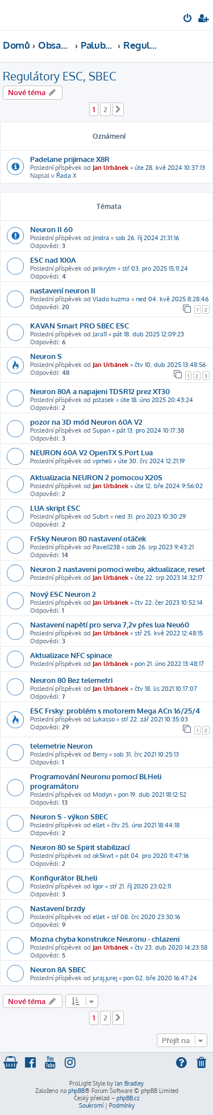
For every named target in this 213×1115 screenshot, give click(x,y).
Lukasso (104, 719)
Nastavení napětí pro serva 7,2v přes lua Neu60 (109, 624)
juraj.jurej (105, 978)
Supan (101, 430)
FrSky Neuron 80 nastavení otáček (88, 538)
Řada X (66, 176)
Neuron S (46, 356)
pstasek (103, 400)
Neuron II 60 (51, 229)
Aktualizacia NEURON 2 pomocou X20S (96, 477)
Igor (98, 886)
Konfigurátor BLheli (63, 877)
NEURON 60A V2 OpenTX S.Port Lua (91, 452)
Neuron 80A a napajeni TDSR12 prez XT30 (100, 391)
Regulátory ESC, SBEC (59, 76)
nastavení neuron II (62, 290)
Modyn (102, 794)
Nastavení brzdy (57, 908)
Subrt (100, 516)
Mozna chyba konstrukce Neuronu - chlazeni (104, 938)
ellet (99, 825)
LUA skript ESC (55, 507)
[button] (118, 109)
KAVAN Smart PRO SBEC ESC (79, 325)
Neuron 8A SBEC (58, 969)
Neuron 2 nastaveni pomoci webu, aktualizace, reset (117, 569)
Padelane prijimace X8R (70, 159)
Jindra (101, 238)
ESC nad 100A (53, 259)
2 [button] (105, 109)
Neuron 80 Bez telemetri (71, 680)
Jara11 (100, 334)
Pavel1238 (106, 547)
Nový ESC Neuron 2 (63, 594)
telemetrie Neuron (61, 745)
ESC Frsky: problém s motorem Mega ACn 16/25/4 (115, 710)
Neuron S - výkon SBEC (69, 816)
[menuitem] (188, 19)
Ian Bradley (129, 1083)
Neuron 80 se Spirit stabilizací (80, 847)
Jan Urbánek (110, 168)
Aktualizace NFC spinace (71, 655)
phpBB (76, 1090)
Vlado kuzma (111, 299)
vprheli (102, 461)
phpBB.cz (127, 1098)
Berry (100, 754)
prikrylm (104, 268)
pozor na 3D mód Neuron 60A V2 (86, 421)
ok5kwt (103, 856)
